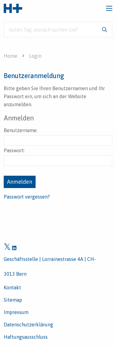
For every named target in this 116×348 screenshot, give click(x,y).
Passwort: (58, 157)
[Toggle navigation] (109, 8)
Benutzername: (58, 137)
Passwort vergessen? (27, 196)
